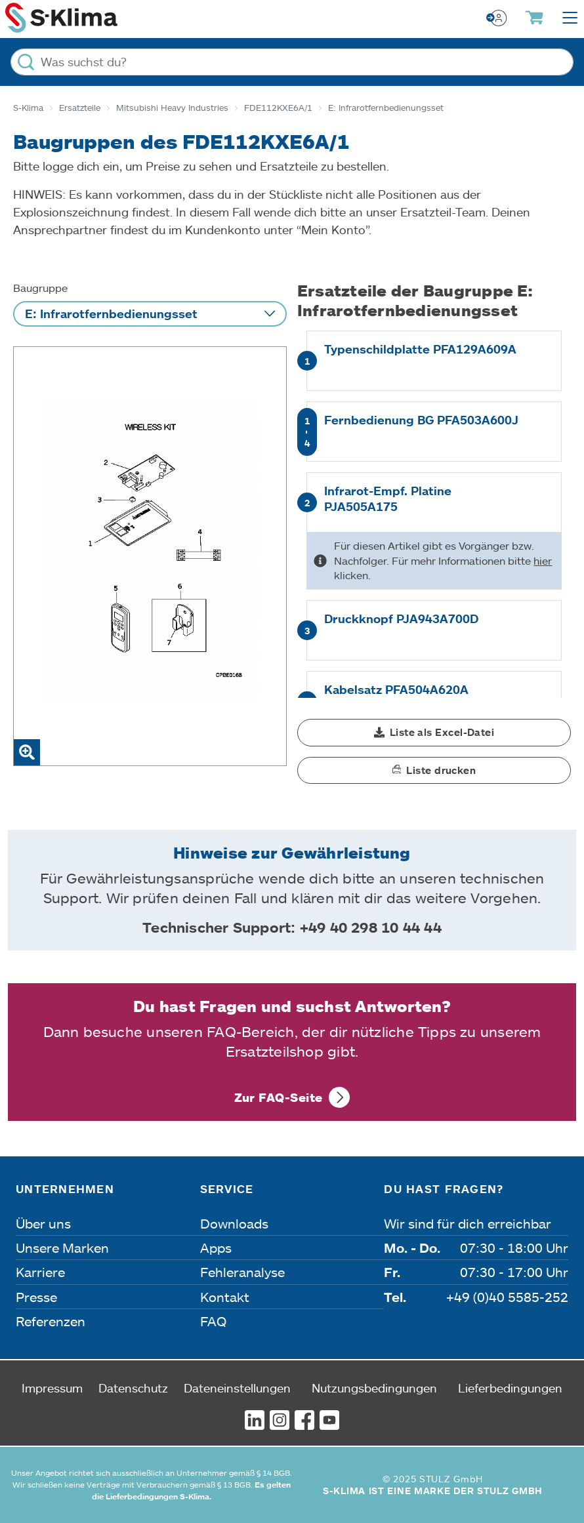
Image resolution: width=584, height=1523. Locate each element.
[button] (434, 732)
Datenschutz (133, 1388)
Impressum (52, 1388)
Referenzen (50, 1321)
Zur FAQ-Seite (278, 1097)
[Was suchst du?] (292, 62)
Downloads (234, 1223)
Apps (216, 1247)
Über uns (43, 1223)
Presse (36, 1297)
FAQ (213, 1321)
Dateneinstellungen (237, 1388)
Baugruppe (40, 287)
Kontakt (224, 1297)
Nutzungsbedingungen (374, 1388)
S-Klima (28, 107)
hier (542, 560)
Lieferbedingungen (510, 1388)
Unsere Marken (62, 1247)
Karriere (40, 1272)
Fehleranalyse (242, 1272)
